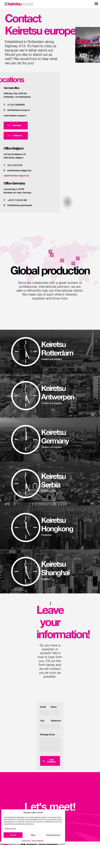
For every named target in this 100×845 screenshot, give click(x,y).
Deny (33, 835)
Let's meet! (50, 807)
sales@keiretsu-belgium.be (16, 176)
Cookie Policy (26, 840)
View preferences (53, 835)
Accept (13, 835)
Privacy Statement (37, 840)
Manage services (10, 828)
